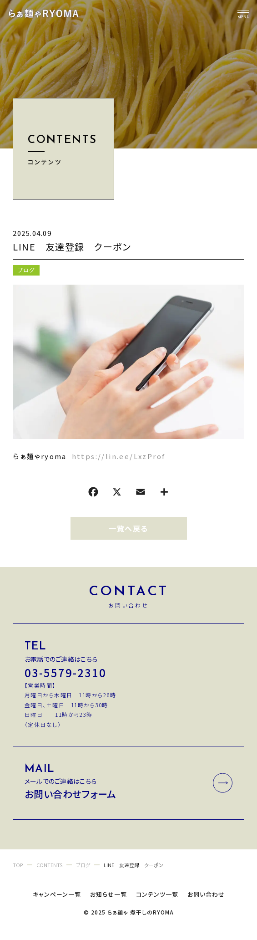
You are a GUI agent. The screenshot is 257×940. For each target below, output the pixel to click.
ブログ (26, 270)
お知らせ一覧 (108, 894)
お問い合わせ (206, 894)
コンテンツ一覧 (157, 894)
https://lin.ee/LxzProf (119, 456)
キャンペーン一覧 (57, 894)
